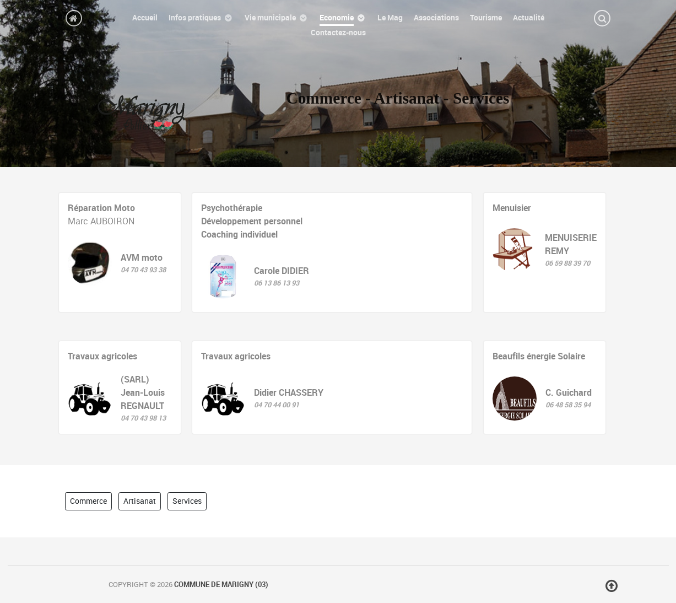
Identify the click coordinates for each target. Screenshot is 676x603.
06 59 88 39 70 (567, 263)
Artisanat (139, 501)
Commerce (88, 501)
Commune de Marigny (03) (221, 584)
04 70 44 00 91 (276, 405)
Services (187, 501)
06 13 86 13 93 (276, 283)
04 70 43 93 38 (143, 270)
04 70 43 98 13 (143, 418)
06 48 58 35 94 (568, 405)
